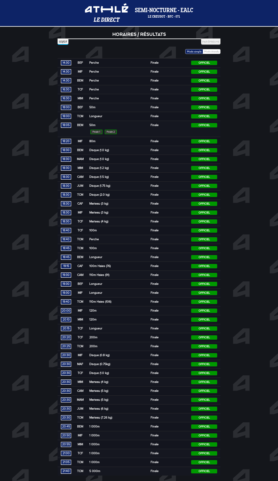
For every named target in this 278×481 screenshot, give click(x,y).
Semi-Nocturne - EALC (164, 13)
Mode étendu (211, 51)
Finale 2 (111, 131)
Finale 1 (96, 131)
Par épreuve (210, 41)
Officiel (204, 63)
